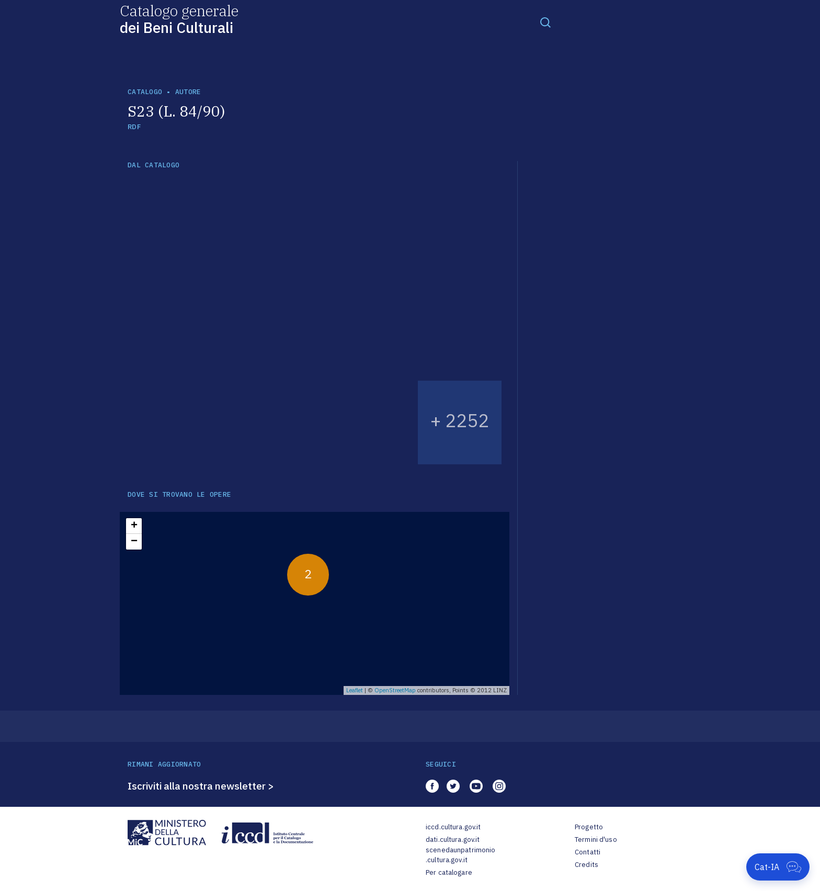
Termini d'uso (596, 839)
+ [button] (134, 526)
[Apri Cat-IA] (778, 867)
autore (188, 91)
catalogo (145, 91)
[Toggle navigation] (545, 22)
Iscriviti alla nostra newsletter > (201, 786)
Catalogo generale (179, 18)
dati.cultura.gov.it (453, 839)
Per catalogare (449, 872)
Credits (586, 864)
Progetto (589, 827)
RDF (134, 126)
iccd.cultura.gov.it (453, 827)
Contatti (587, 852)
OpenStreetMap (395, 690)
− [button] (134, 542)
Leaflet (354, 690)
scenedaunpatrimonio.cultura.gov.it (460, 855)
